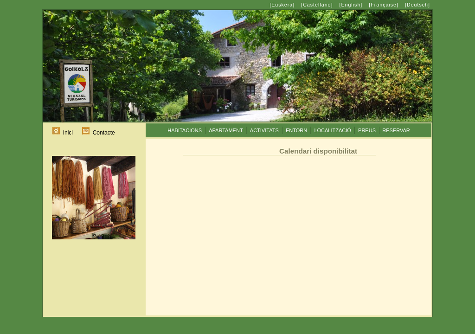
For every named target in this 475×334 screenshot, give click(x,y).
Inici (62, 132)
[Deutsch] (417, 4)
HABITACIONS (184, 130)
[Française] (383, 4)
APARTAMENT (226, 130)
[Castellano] (317, 4)
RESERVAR (396, 130)
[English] (350, 4)
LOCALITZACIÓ (332, 130)
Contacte (98, 132)
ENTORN (296, 130)
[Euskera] (282, 4)
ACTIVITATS (264, 130)
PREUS (367, 130)
